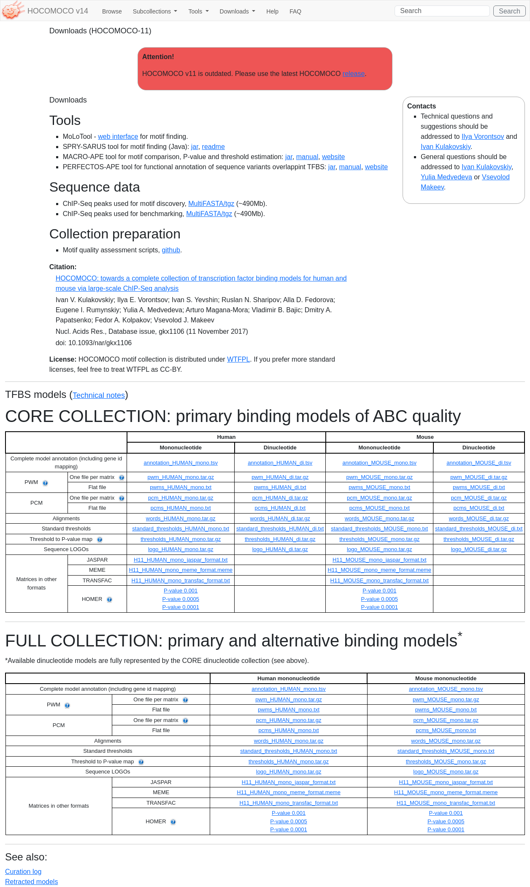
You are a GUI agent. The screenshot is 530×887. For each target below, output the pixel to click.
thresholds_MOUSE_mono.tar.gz (379, 539)
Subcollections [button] (153, 11)
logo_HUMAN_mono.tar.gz (181, 549)
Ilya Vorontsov (483, 136)
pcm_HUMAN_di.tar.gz (280, 498)
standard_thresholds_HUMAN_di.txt (280, 528)
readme (213, 146)
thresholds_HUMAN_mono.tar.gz (181, 539)
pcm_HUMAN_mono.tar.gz (181, 498)
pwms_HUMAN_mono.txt (180, 487)
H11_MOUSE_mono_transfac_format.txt (379, 580)
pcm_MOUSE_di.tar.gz (479, 498)
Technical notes (99, 395)
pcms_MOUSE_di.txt (478, 508)
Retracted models (31, 881)
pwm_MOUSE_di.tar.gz (478, 477)
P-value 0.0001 (180, 607)
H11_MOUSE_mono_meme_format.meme (379, 570)
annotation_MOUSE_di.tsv (478, 463)
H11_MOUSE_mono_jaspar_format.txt (380, 560)
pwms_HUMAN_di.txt (280, 487)
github (171, 250)
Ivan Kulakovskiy (446, 146)
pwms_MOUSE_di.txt (479, 487)
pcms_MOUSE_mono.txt (379, 508)
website (333, 156)
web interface (118, 136)
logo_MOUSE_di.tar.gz (479, 549)
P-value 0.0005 (180, 599)
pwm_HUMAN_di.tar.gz (279, 477)
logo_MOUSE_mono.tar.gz (379, 549)
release (354, 73)
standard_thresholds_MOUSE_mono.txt (379, 528)
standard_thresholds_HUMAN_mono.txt (180, 528)
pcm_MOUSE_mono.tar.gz (379, 498)
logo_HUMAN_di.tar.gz (280, 549)
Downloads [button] (235, 11)
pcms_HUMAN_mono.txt (181, 508)
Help (272, 11)
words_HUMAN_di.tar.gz (280, 518)
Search (509, 11)
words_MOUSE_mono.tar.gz (379, 518)
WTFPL (238, 359)
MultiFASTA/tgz (211, 203)
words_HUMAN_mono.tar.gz (181, 518)
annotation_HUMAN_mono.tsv (180, 463)
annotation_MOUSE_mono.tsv (379, 463)
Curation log (23, 871)
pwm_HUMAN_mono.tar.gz (180, 477)
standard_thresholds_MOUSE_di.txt (478, 528)
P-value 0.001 (180, 590)
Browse (112, 11)
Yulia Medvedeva (446, 177)
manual (307, 156)
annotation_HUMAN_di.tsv (280, 463)
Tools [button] (196, 11)
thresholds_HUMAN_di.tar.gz (280, 539)
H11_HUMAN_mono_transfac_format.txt (181, 580)
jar (194, 146)
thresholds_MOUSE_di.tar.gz (478, 539)
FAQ (295, 11)
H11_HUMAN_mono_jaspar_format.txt (181, 560)
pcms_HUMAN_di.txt (280, 508)
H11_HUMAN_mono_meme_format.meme (181, 570)
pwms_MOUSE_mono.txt (379, 487)
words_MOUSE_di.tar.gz (479, 518)
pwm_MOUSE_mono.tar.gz (379, 477)
